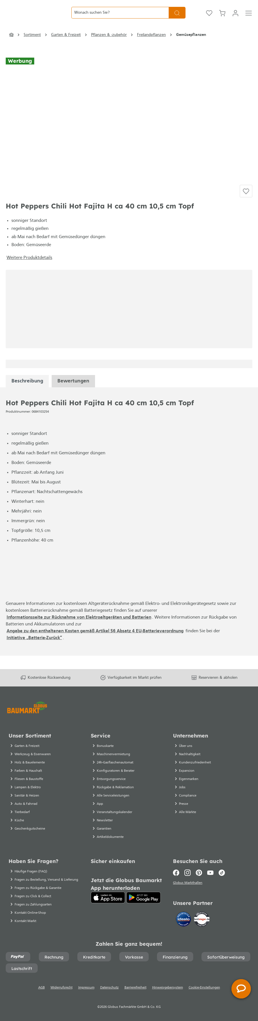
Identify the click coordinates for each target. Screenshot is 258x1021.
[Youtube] (210, 872)
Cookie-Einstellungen (204, 987)
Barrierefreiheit (135, 987)
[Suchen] (177, 19)
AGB (41, 987)
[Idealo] (184, 920)
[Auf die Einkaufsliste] (246, 204)
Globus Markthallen (188, 884)
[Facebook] (177, 872)
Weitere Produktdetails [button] (29, 271)
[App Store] (108, 897)
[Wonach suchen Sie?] (120, 19)
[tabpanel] (27, 394)
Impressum (86, 987)
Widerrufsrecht (61, 987)
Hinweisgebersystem (167, 987)
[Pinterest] (199, 872)
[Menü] (248, 18)
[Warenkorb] (222, 18)
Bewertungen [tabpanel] (73, 394)
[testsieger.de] (201, 920)
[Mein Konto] (235, 18)
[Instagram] (187, 872)
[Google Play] (143, 897)
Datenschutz (109, 987)
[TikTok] (221, 872)
